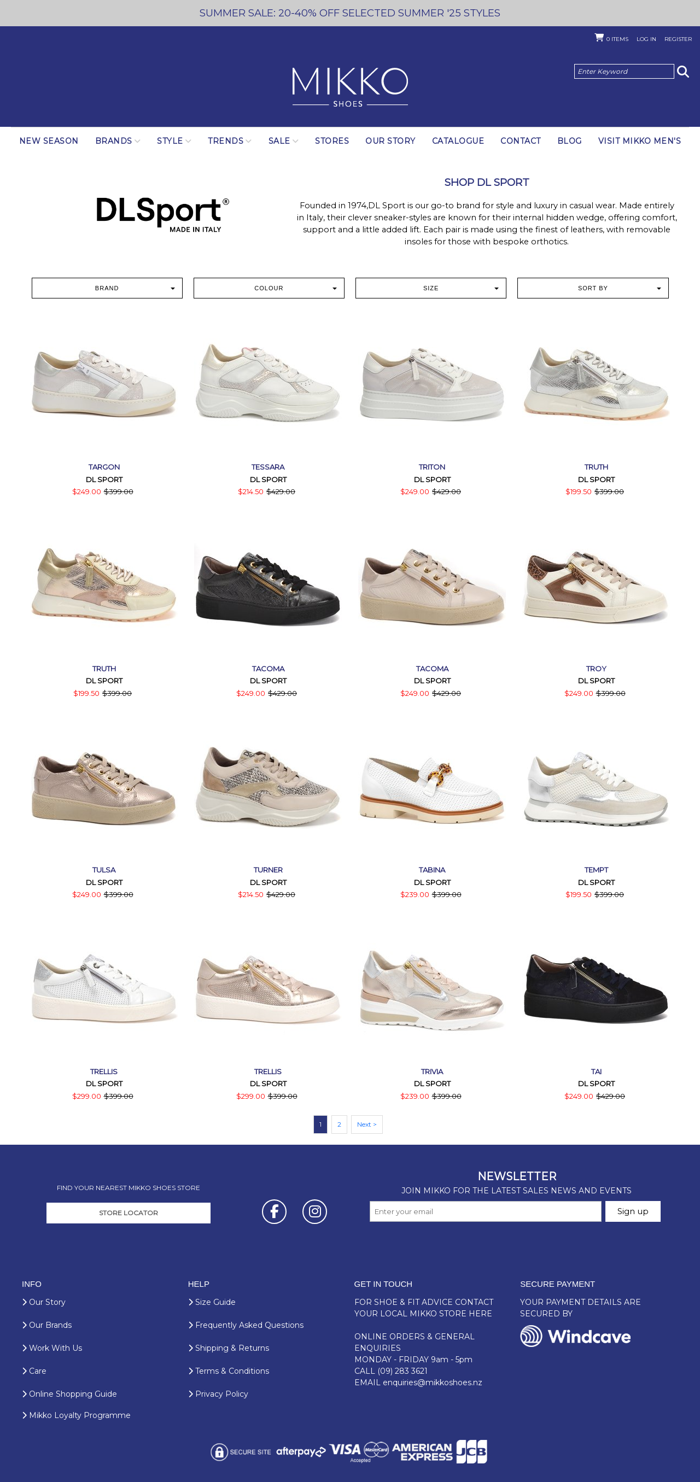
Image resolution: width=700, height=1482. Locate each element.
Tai (596, 1071)
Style (170, 141)
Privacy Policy (218, 1394)
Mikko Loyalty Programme (76, 1415)
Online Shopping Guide (69, 1394)
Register (678, 39)
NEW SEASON (49, 141)
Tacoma (268, 668)
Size (461, 288)
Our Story (390, 141)
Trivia (432, 1071)
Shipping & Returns (228, 1348)
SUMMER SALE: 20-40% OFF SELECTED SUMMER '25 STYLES (350, 13)
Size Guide (212, 1302)
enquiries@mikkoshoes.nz (432, 1382)
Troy (596, 668)
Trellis (104, 1071)
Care (34, 1371)
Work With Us (52, 1348)
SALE (279, 141)
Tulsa (103, 869)
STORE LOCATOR (128, 1213)
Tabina (432, 869)
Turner (268, 869)
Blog (569, 141)
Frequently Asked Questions (246, 1325)
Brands (113, 141)
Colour (295, 288)
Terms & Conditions (228, 1371)
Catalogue (458, 141)
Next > (367, 1124)
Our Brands (47, 1325)
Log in (646, 39)
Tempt (596, 869)
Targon (104, 466)
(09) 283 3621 (402, 1371)
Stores (332, 141)
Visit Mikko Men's (639, 141)
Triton (432, 466)
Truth (596, 466)
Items (617, 39)
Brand (135, 288)
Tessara (268, 466)
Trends (225, 141)
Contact (520, 141)
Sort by (619, 288)
